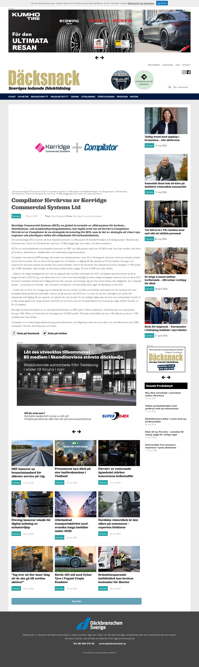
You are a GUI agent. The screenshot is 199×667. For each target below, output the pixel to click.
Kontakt (186, 64)
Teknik (75, 96)
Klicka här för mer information (141, 3)
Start (12, 96)
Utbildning (88, 96)
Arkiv (177, 64)
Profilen (122, 96)
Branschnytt (39, 96)
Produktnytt (59, 96)
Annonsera (167, 64)
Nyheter (23, 96)
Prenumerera (154, 64)
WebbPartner (112, 653)
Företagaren (106, 96)
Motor (134, 96)
